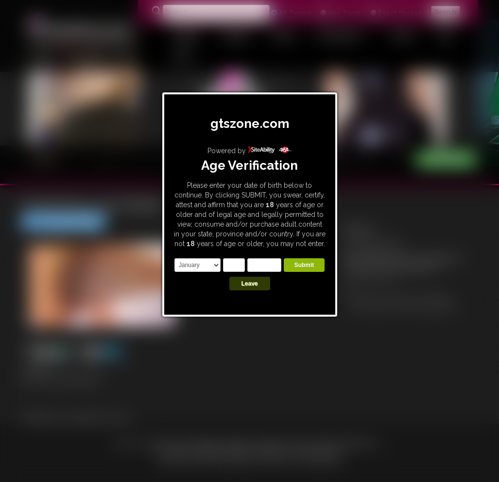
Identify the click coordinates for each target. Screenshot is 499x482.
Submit (304, 265)
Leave (249, 283)
